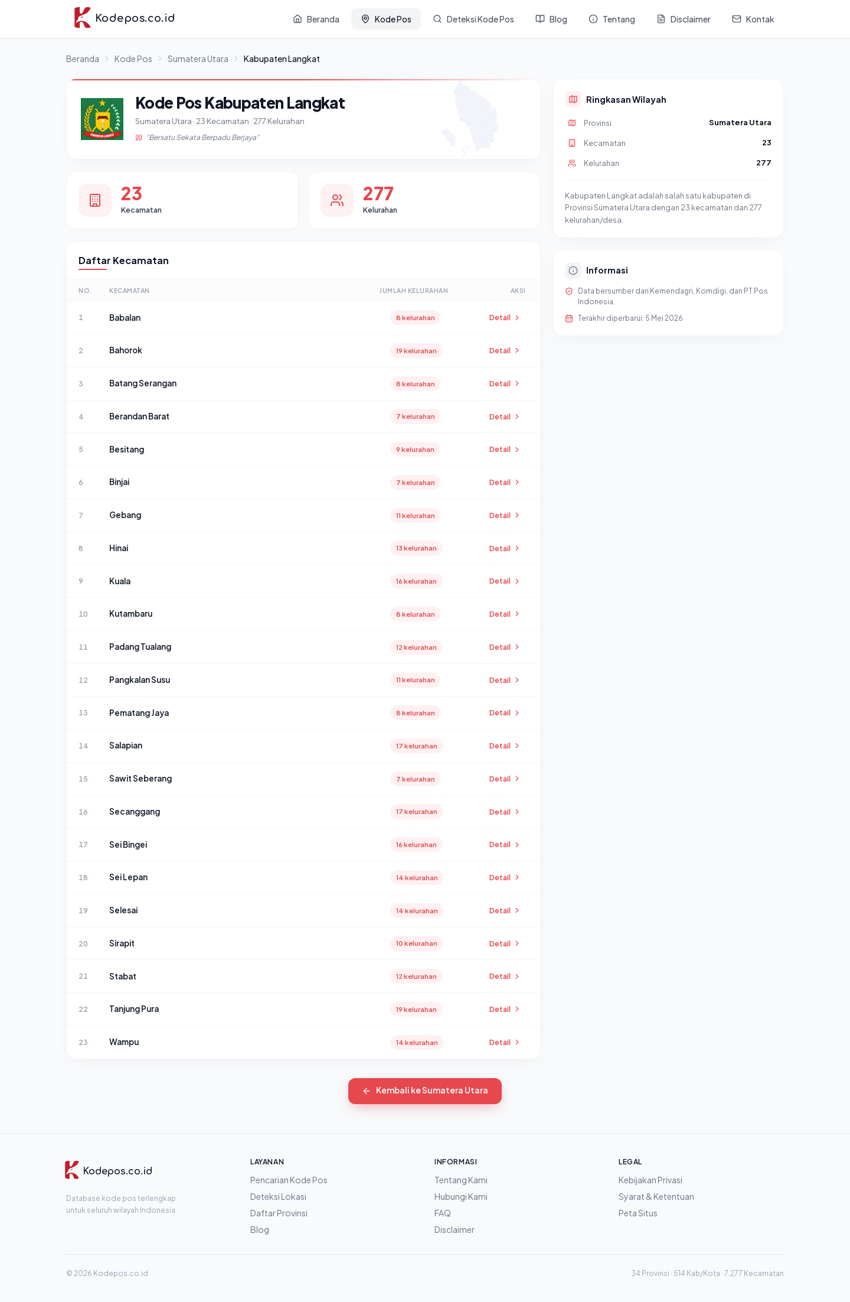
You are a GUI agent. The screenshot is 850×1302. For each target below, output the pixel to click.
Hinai (118, 548)
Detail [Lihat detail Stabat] (505, 976)
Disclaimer (454, 1229)
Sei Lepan (128, 877)
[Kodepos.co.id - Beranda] (124, 18)
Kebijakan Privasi (650, 1179)
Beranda (82, 58)
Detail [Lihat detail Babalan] (505, 317)
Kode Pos (133, 58)
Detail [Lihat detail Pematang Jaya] (505, 712)
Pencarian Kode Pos (289, 1179)
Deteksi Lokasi (278, 1196)
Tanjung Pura (134, 1009)
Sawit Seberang (140, 778)
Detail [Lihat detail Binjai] (505, 482)
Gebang (125, 515)
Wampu (124, 1042)
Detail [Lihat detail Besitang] (505, 449)
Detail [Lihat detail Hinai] (505, 548)
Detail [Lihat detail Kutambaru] (505, 614)
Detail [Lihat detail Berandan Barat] (505, 416)
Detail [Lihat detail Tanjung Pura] (505, 1009)
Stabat (122, 976)
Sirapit (122, 943)
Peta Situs (638, 1212)
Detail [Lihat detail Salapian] (505, 745)
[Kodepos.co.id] (108, 1171)
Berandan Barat (139, 416)
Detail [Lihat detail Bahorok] (505, 350)
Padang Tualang (140, 647)
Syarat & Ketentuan (656, 1196)
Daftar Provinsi (279, 1212)
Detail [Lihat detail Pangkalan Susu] (505, 680)
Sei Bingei (128, 844)
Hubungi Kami (461, 1196)
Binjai (119, 482)
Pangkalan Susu (139, 680)
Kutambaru (130, 613)
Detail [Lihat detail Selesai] (505, 910)
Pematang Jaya (139, 713)
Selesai (123, 910)
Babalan (124, 318)
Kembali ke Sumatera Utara (425, 1091)
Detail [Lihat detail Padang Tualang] (505, 647)
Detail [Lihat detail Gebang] (505, 515)
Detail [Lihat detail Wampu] (505, 1042)
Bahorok (125, 350)
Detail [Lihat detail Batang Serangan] (505, 383)
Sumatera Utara (198, 58)
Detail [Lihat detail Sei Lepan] (505, 877)
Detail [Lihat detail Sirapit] (505, 943)
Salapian (125, 745)
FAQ (442, 1212)
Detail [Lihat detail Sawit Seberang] (505, 778)
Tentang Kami (461, 1179)
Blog (259, 1229)
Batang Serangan (142, 383)
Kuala (119, 581)
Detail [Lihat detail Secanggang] (505, 811)
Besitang (126, 449)
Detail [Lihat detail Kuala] (505, 580)
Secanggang (134, 811)
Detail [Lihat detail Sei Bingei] (505, 844)
